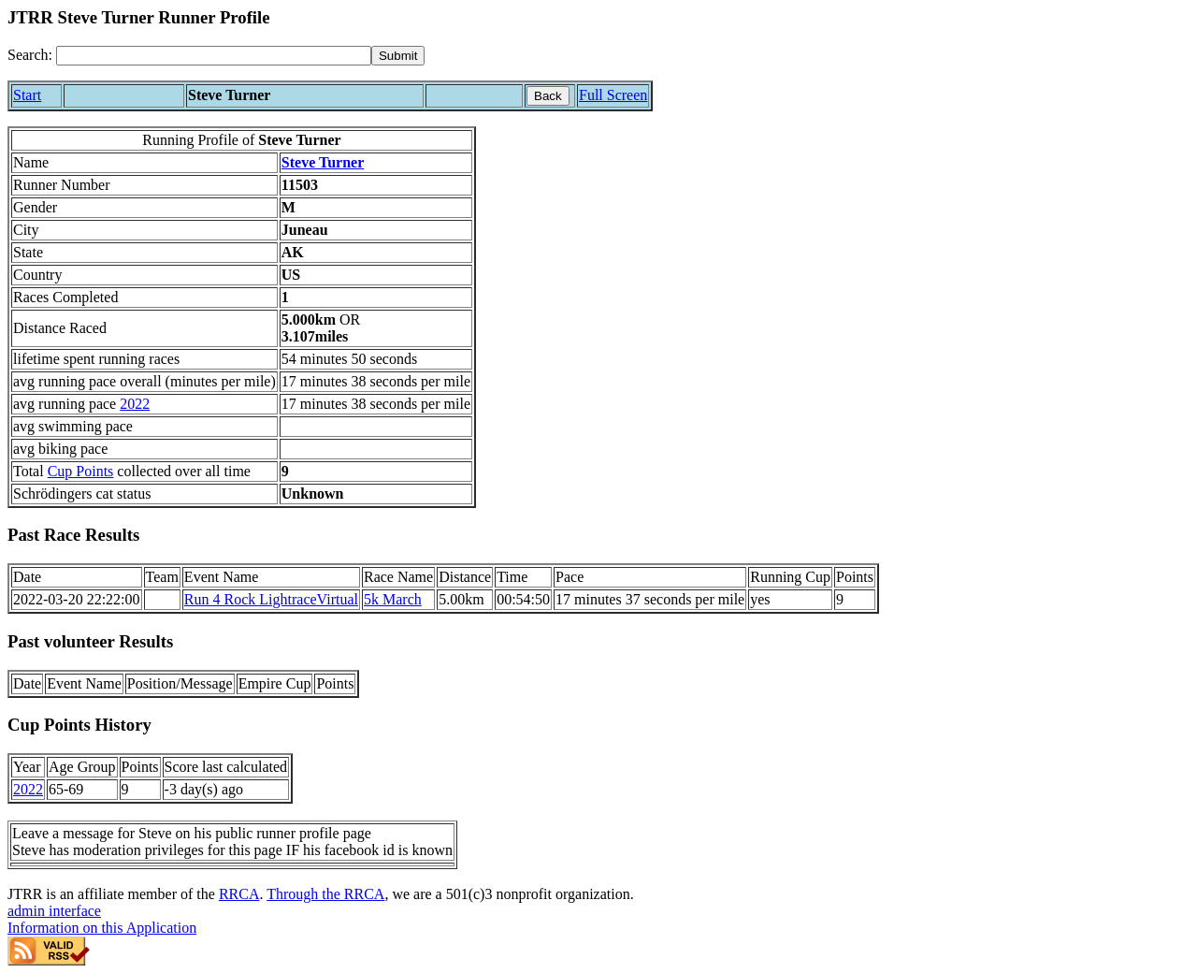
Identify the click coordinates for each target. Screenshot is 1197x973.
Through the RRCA (325, 894)
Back (548, 96)
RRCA (239, 894)
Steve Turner (322, 162)
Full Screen (613, 95)
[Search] (213, 55)
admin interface (54, 911)
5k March (393, 599)
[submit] (398, 55)
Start (27, 95)
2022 (135, 404)
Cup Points (81, 471)
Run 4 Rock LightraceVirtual (271, 599)
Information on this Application (101, 928)
